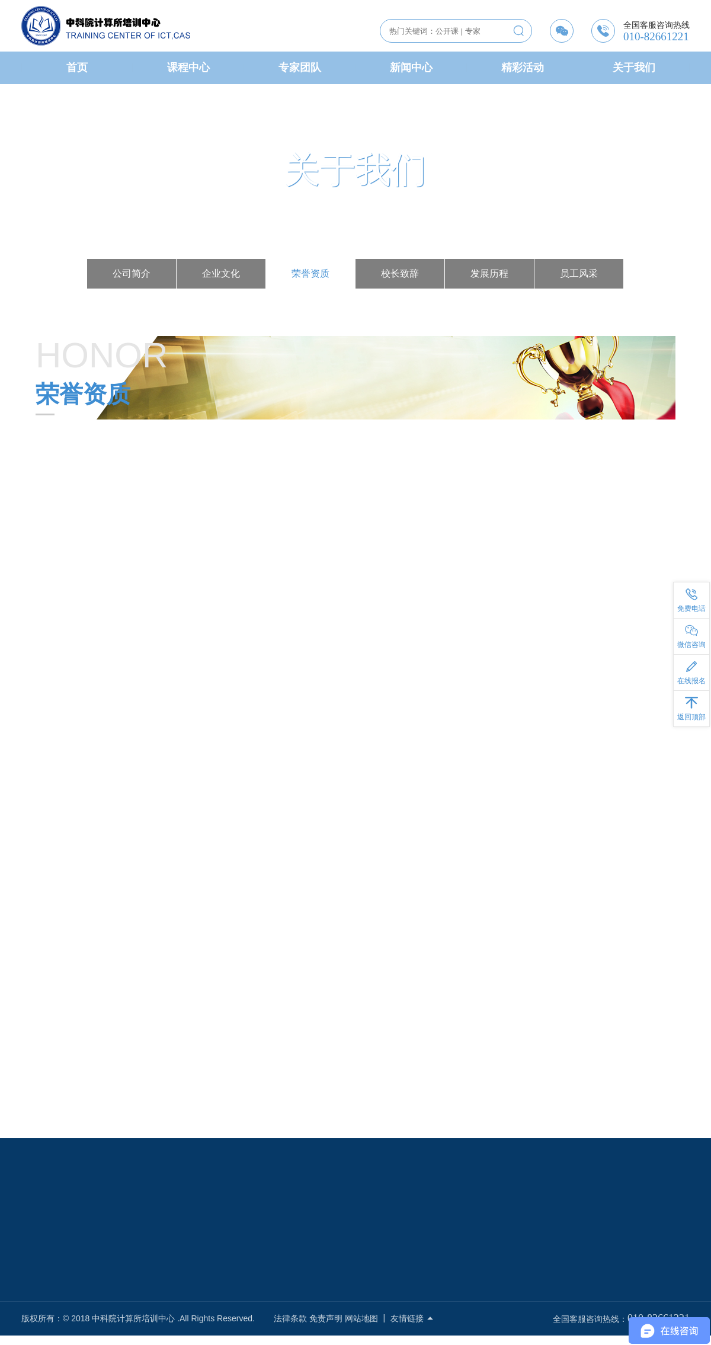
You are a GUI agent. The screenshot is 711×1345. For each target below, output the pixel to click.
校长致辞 (400, 273)
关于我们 (634, 67)
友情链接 (412, 1318)
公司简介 (131, 273)
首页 (77, 67)
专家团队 (299, 67)
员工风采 (579, 273)
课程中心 (188, 67)
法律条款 (290, 1318)
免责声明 (325, 1318)
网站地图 (361, 1318)
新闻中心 (411, 67)
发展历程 (489, 273)
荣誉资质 (310, 273)
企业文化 (221, 273)
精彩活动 (522, 67)
